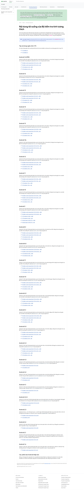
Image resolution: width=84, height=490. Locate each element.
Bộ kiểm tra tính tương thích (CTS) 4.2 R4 (30, 378)
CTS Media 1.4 (25, 52)
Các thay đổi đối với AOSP (42, 17)
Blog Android (40, 480)
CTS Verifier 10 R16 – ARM (27, 199)
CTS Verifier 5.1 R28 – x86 (27, 322)
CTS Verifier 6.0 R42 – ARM (27, 303)
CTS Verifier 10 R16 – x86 (27, 201)
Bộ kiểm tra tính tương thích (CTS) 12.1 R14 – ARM (32, 146)
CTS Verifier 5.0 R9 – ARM (27, 336)
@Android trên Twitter (42, 477)
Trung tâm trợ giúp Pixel (65, 479)
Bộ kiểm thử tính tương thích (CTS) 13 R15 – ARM (31, 129)
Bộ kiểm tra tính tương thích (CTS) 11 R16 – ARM (31, 179)
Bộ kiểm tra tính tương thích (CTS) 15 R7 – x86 (31, 98)
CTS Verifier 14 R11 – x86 (27, 118)
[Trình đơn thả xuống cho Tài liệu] (13, 1)
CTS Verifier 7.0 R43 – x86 (27, 288)
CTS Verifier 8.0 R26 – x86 (27, 255)
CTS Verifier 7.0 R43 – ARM (27, 286)
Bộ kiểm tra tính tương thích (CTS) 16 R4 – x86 (31, 81)
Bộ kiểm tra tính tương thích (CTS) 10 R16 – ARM (31, 195)
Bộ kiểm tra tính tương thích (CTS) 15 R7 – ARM (31, 96)
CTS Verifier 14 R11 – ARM (27, 116)
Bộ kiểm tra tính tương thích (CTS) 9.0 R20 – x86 (31, 214)
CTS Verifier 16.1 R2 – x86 (27, 69)
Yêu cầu (17, 479)
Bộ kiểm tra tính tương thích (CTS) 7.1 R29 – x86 (31, 268)
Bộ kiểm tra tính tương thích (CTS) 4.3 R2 (30, 365)
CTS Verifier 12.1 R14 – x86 (27, 152)
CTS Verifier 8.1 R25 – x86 (27, 239)
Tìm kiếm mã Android (20, 1)
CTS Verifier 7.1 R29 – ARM (27, 270)
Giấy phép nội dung (47, 463)
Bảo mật (16, 6)
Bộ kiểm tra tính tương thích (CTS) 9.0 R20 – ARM (32, 212)
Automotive (52, 6)
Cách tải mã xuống (19, 480)
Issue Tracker (63, 487)
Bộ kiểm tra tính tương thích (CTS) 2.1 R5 (30, 439)
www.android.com (64, 482)
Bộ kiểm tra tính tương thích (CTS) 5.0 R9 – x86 (31, 334)
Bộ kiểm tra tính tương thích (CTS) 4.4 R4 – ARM (31, 349)
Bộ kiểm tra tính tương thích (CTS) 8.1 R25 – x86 (31, 235)
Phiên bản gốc (18, 484)
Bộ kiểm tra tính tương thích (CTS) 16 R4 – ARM (31, 79)
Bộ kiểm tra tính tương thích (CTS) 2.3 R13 (30, 415)
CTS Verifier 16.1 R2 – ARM (27, 67)
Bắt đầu (10, 6)
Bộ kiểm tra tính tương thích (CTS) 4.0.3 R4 (30, 403)
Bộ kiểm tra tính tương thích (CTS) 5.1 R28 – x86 (31, 317)
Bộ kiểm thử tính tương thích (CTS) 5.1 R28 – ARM (31, 315)
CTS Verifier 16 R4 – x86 (27, 85)
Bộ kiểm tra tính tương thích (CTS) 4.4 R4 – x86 (31, 351)
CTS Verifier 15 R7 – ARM (27, 100)
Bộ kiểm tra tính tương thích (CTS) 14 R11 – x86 (31, 114)
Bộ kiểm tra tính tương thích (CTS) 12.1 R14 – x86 (31, 148)
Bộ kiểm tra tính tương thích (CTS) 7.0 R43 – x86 (31, 284)
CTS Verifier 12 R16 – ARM (27, 166)
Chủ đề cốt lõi (23, 6)
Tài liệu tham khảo (60, 6)
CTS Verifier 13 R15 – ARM (27, 133)
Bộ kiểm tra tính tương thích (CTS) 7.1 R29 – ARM (31, 266)
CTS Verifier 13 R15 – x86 (27, 135)
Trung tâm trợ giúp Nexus (65, 480)
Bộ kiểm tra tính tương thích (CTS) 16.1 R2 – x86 (31, 65)
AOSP (20, 22)
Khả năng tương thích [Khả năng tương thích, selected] (33, 6)
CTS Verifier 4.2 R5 (26, 380)
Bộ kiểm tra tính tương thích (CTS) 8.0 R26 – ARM (32, 249)
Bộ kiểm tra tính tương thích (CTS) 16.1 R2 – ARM (31, 63)
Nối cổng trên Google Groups (43, 487)
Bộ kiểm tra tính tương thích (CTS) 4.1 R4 (30, 390)
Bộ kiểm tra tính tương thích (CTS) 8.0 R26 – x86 (31, 251)
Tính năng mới (3, 6)
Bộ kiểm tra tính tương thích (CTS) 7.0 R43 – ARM (31, 282)
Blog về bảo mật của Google (43, 482)
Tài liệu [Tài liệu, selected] (10, 1)
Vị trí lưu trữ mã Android (20, 477)
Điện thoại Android (43, 6)
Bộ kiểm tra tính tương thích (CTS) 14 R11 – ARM (31, 112)
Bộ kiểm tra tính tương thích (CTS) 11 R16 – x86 (31, 181)
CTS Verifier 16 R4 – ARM (27, 83)
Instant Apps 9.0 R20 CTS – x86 (28, 222)
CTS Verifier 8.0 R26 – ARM (27, 253)
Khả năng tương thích (29, 22)
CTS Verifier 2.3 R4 (26, 417)
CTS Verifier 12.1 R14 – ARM (27, 150)
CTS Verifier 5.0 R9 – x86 (27, 338)
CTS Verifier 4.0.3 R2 (26, 405)
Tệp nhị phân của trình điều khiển (21, 486)
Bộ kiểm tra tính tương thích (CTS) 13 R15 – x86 (31, 131)
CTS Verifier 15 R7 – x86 (27, 102)
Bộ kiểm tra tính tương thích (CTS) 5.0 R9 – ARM (31, 332)
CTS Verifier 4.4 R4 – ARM (27, 353)
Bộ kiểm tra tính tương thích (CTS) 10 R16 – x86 (31, 197)
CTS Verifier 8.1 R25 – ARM (27, 237)
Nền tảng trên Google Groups (43, 484)
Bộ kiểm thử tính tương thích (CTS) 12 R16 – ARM (31, 162)
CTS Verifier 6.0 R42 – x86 (27, 305)
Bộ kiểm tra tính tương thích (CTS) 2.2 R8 (30, 428)
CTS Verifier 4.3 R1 (26, 367)
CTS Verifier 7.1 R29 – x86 (27, 272)
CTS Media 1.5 (25, 50)
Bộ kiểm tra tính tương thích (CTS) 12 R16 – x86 (31, 164)
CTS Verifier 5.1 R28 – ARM (27, 319)
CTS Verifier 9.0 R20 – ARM (27, 216)
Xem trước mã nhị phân (20, 482)
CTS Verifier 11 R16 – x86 (27, 185)
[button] (6, 9)
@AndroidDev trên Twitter (42, 479)
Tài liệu (3, 4)
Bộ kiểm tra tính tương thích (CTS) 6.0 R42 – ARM (32, 299)
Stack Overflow (63, 486)
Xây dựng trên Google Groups (43, 486)
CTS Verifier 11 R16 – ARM (27, 183)
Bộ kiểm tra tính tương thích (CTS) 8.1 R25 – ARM (31, 233)
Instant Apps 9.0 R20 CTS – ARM (28, 220)
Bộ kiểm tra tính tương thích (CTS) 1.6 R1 (30, 450)
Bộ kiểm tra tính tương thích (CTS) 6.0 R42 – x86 (31, 301)
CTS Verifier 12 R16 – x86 (27, 168)
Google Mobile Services (65, 484)
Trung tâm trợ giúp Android (65, 477)
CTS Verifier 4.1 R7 (26, 392)
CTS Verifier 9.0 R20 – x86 (27, 218)
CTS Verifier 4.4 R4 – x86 (27, 355)
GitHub (17, 487)
